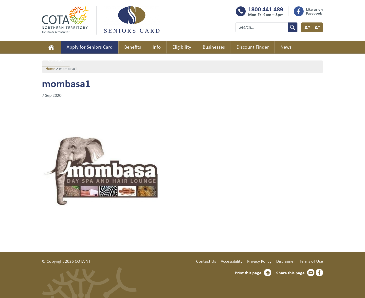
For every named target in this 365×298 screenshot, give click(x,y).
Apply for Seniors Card (90, 46)
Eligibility (181, 46)
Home (51, 47)
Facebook (319, 272)
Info (157, 46)
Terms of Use (311, 261)
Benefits (132, 46)
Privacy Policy (259, 261)
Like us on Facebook (314, 11)
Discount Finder (253, 46)
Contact (56, 59)
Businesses (214, 46)
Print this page (248, 273)
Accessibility (231, 261)
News (286, 46)
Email (310, 272)
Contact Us (206, 261)
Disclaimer (285, 261)
